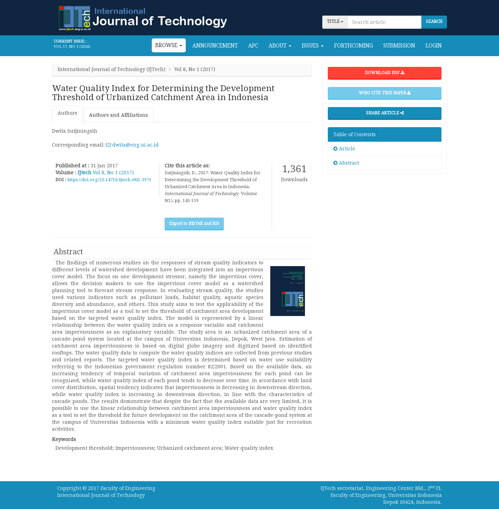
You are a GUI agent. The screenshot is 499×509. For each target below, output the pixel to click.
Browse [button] (168, 45)
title (335, 21)
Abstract (346, 163)
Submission (399, 46)
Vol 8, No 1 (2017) (113, 172)
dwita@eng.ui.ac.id (132, 145)
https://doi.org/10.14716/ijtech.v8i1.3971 (109, 179)
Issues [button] (313, 46)
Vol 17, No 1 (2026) (72, 46)
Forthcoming (353, 46)
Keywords (64, 439)
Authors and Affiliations (118, 115)
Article (344, 148)
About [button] (280, 46)
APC (253, 46)
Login (434, 46)
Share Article (385, 113)
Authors (67, 113)
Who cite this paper (384, 92)
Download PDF (384, 72)
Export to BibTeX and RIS (194, 223)
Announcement (215, 46)
